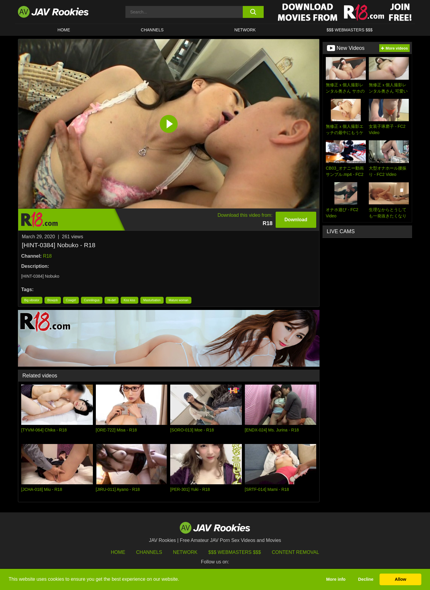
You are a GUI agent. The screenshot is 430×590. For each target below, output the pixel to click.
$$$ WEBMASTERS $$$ (349, 29)
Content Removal (295, 552)
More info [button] (335, 579)
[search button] (253, 12)
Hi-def (112, 300)
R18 (47, 256)
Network (245, 29)
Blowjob (52, 300)
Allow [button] (400, 579)
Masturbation (152, 300)
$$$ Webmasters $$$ (234, 552)
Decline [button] (365, 579)
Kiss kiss (129, 300)
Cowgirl (71, 300)
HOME (64, 29)
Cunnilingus (91, 300)
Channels (152, 29)
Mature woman (178, 300)
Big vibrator (31, 300)
